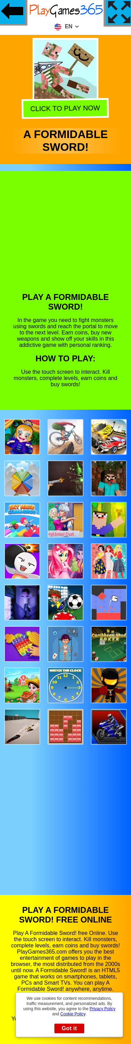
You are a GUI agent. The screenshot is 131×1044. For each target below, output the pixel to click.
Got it (69, 1028)
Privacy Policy (102, 1008)
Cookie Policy (72, 1014)
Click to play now (66, 108)
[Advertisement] (65, 237)
